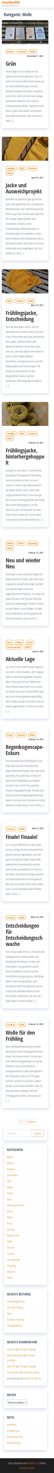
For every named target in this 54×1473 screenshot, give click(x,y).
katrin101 (11, 1349)
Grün (11, 63)
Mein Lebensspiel (15, 1355)
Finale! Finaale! (21, 837)
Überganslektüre (14, 1325)
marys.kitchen (13, 1372)
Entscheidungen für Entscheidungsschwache (24, 935)
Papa (9, 1313)
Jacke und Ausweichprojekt (24, 188)
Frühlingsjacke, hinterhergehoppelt (25, 456)
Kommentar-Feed (15, 1437)
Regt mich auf (13, 1235)
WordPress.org (13, 1443)
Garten (10, 1187)
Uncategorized (14, 647)
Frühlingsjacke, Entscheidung (21, 316)
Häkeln (10, 1193)
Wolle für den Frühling (20, 1035)
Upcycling (32, 543)
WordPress (32, 1463)
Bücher (10, 51)
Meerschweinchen (15, 1205)
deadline (11, 168)
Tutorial (10, 1253)
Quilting (10, 1229)
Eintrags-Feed (13, 1431)
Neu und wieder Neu (23, 563)
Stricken (22, 51)
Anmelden (11, 1424)
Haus (9, 642)
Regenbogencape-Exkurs (25, 750)
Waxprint (11, 1271)
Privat (30, 642)
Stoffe (21, 543)
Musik (10, 1211)
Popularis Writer (27, 1468)
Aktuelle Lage (20, 659)
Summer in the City (15, 1319)
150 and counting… (15, 1307)
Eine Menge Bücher (16, 1301)
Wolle (32, 51)
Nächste (31, 1121)
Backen (10, 1157)
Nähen (10, 543)
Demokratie (12, 1175)
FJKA (22, 168)
